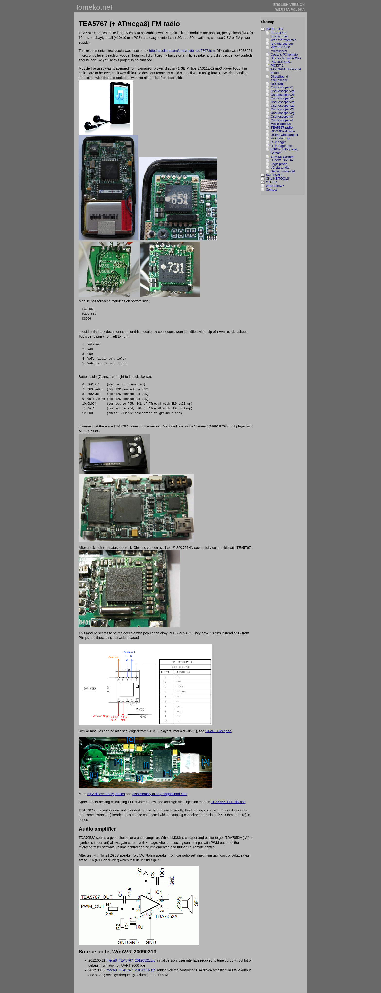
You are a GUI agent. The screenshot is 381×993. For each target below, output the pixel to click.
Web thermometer (283, 40)
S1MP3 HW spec (218, 731)
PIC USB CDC (281, 62)
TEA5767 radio (282, 127)
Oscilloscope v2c (282, 98)
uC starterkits (280, 167)
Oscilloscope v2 (282, 87)
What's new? (275, 186)
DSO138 (277, 84)
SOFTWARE (275, 175)
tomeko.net (94, 7)
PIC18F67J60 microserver (280, 49)
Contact (271, 189)
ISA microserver (282, 43)
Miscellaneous (281, 124)
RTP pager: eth (281, 146)
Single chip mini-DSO (286, 58)
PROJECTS (274, 29)
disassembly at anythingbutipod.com (159, 794)
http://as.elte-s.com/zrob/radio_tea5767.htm (182, 50)
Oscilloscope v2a (282, 91)
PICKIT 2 (277, 65)
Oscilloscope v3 (282, 116)
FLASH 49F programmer (279, 34)
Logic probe (279, 164)
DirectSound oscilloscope (279, 78)
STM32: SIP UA (282, 160)
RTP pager (278, 142)
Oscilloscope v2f (282, 109)
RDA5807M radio (283, 131)
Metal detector (281, 138)
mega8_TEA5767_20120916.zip (130, 970)
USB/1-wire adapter (284, 135)
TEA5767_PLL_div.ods (228, 802)
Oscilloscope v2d (282, 102)
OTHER (271, 182)
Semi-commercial (283, 171)
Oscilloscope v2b (282, 94)
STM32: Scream (282, 156)
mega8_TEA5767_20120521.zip (130, 960)
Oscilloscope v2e (282, 105)
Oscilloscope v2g (282, 113)
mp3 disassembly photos (106, 794)
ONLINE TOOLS (277, 178)
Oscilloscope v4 (282, 120)
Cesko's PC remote (284, 54)
